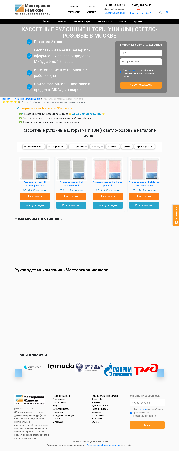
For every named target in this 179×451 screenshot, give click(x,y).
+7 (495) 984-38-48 (140, 5)
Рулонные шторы (81, 21)
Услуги (91, 6)
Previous (18, 373)
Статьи (56, 418)
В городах (58, 422)
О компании (59, 399)
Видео (56, 405)
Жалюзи (62, 21)
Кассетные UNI (34, 146)
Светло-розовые (55, 146)
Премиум (127, 147)
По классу (96, 146)
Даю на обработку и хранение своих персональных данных (138, 73)
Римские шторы (104, 21)
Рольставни (98, 415)
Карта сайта (97, 399)
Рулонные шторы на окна (27, 99)
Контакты (92, 12)
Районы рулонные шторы (105, 396)
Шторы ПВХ (98, 418)
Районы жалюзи (61, 396)
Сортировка (79, 146)
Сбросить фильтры (144, 147)
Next (160, 373)
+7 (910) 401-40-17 (114, 5)
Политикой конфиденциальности (103, 445)
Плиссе (122, 21)
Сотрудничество (61, 409)
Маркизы (137, 21)
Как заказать (59, 402)
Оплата (95, 422)
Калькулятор (176, 215)
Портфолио (73, 12)
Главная (6, 99)
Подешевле (113, 147)
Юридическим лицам (115, 13)
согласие (132, 70)
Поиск (166, 12)
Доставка (72, 6)
